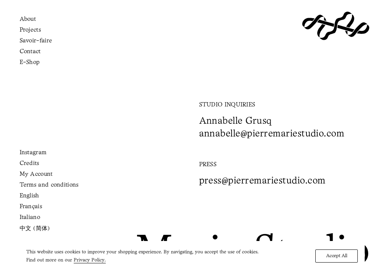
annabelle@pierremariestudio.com (272, 134)
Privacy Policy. (90, 260)
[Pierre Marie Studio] (335, 25)
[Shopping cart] (36, 25)
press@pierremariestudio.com (262, 181)
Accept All (336, 256)
